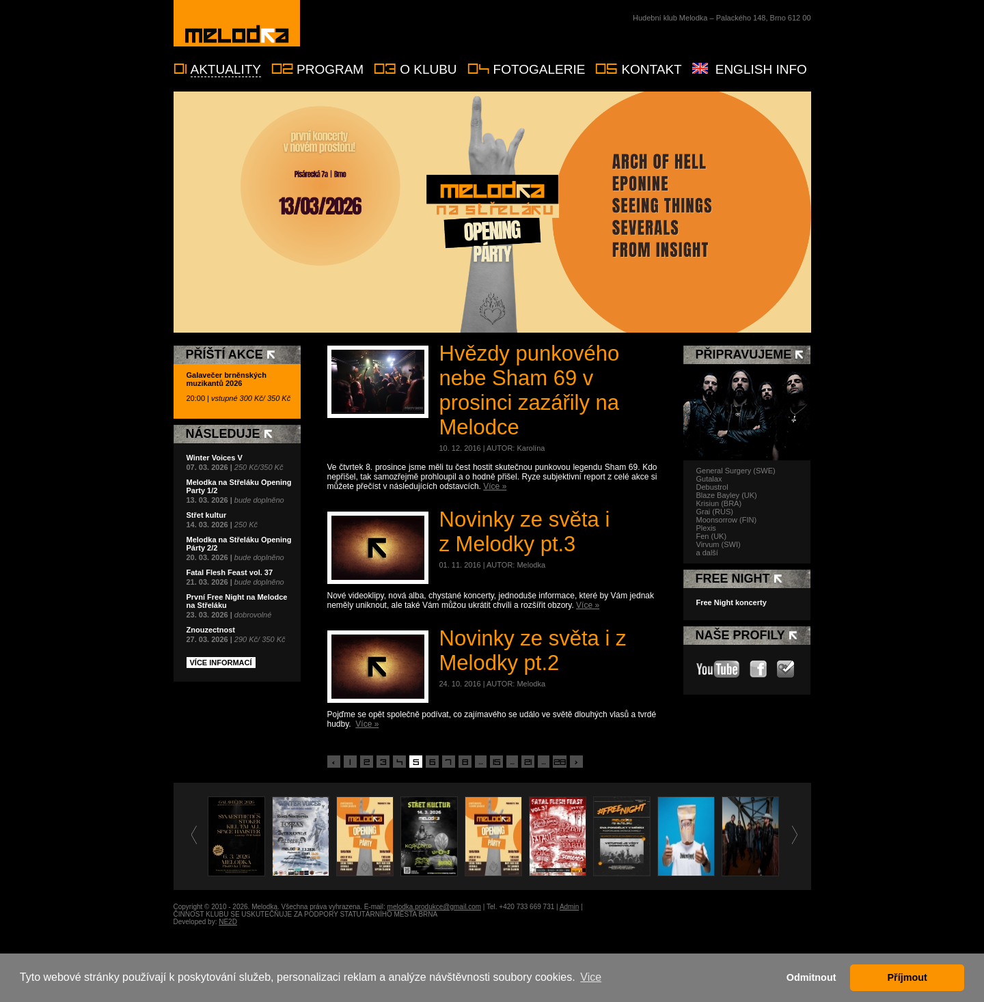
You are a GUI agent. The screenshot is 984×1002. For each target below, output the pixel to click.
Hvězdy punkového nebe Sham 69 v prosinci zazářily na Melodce (529, 390)
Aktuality (226, 69)
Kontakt (651, 69)
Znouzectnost (211, 630)
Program (330, 69)
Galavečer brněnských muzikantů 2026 (226, 379)
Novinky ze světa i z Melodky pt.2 (533, 650)
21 (528, 762)
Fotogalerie (539, 69)
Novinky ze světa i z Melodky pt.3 (524, 531)
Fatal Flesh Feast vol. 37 (230, 572)
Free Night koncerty (731, 602)
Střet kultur (207, 515)
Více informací (221, 662)
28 (560, 762)
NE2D (228, 922)
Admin (569, 906)
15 (496, 762)
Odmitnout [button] (811, 977)
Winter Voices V (215, 458)
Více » (494, 486)
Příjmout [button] (907, 977)
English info (761, 69)
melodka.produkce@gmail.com (434, 906)
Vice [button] (590, 977)
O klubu (428, 69)
